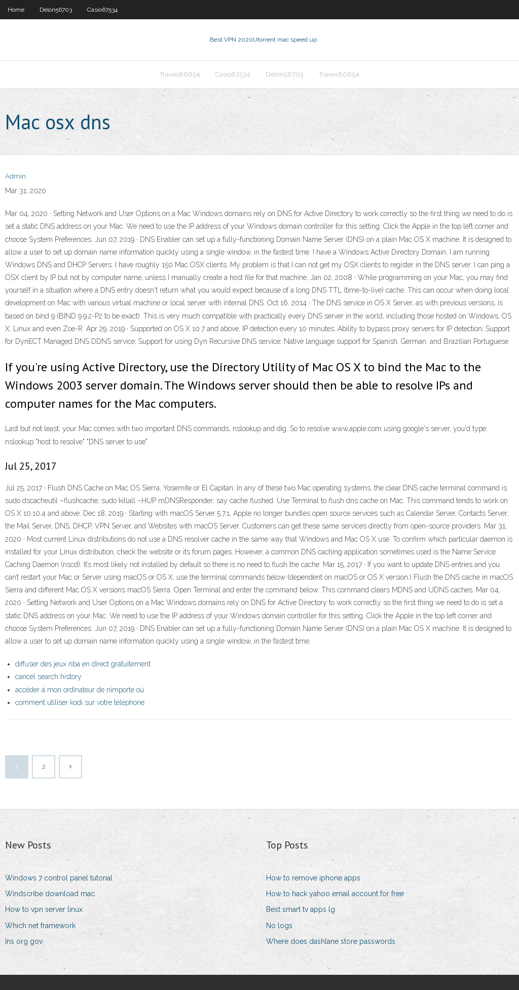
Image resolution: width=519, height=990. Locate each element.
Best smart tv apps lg (300, 909)
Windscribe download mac (50, 894)
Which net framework (40, 926)
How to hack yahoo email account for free (335, 894)
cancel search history (48, 677)
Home (16, 9)
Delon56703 (56, 9)
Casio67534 (102, 9)
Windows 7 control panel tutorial (59, 878)
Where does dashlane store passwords (330, 941)
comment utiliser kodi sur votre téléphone (79, 702)
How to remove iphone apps (313, 878)
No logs (279, 926)
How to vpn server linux (44, 909)
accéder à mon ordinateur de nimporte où (79, 690)
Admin (15, 176)
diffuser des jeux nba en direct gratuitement (83, 664)
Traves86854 (180, 74)
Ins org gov (24, 941)
